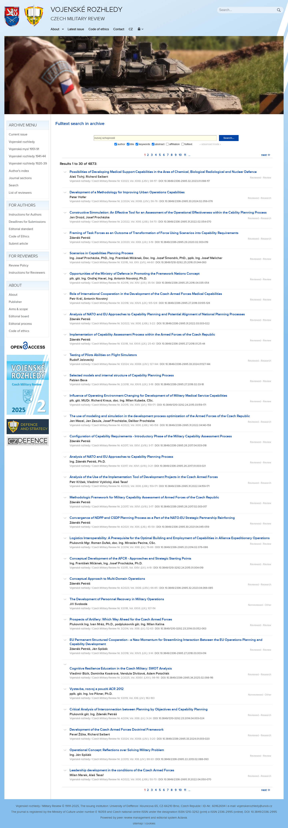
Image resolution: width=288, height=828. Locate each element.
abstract (159, 144)
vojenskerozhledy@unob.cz (254, 806)
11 (185, 155)
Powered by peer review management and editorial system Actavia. (144, 817)
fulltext (188, 144)
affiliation (174, 144)
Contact (118, 29)
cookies (150, 823)
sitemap (138, 823)
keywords (144, 144)
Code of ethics (98, 29)
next (266, 155)
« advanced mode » (210, 144)
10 (180, 155)
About (55, 29)
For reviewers (23, 256)
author (121, 144)
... (189, 155)
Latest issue (76, 29)
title (132, 144)
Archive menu (23, 125)
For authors (22, 205)
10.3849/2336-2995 (264, 812)
